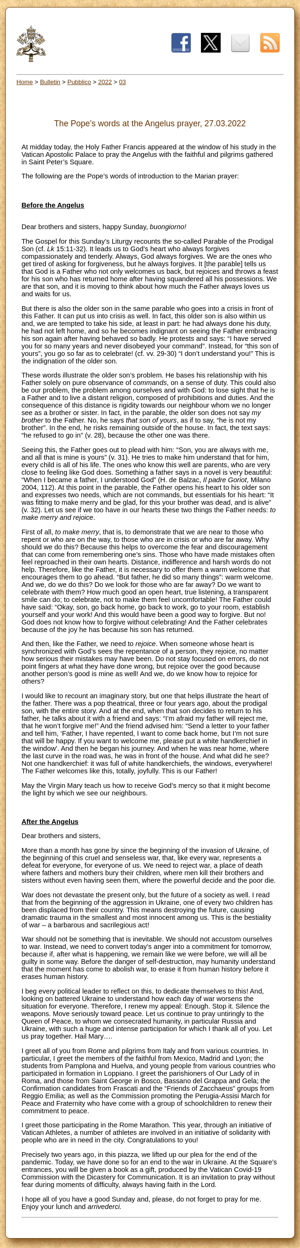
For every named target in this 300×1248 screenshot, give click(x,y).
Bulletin (50, 81)
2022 (105, 81)
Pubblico (79, 81)
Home (24, 81)
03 (122, 81)
